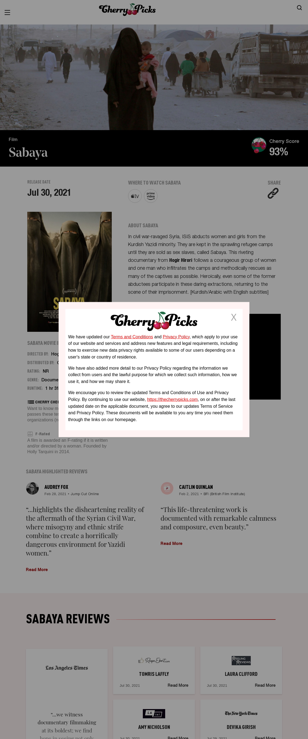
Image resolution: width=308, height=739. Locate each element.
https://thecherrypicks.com (172, 399)
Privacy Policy (176, 336)
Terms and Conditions (132, 336)
